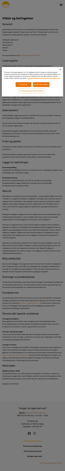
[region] (32, 82)
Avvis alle (23, 84)
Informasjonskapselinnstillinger (32, 91)
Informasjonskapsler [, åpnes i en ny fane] (35, 78)
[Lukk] (60, 69)
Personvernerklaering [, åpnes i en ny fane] (51, 78)
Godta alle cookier (41, 84)
